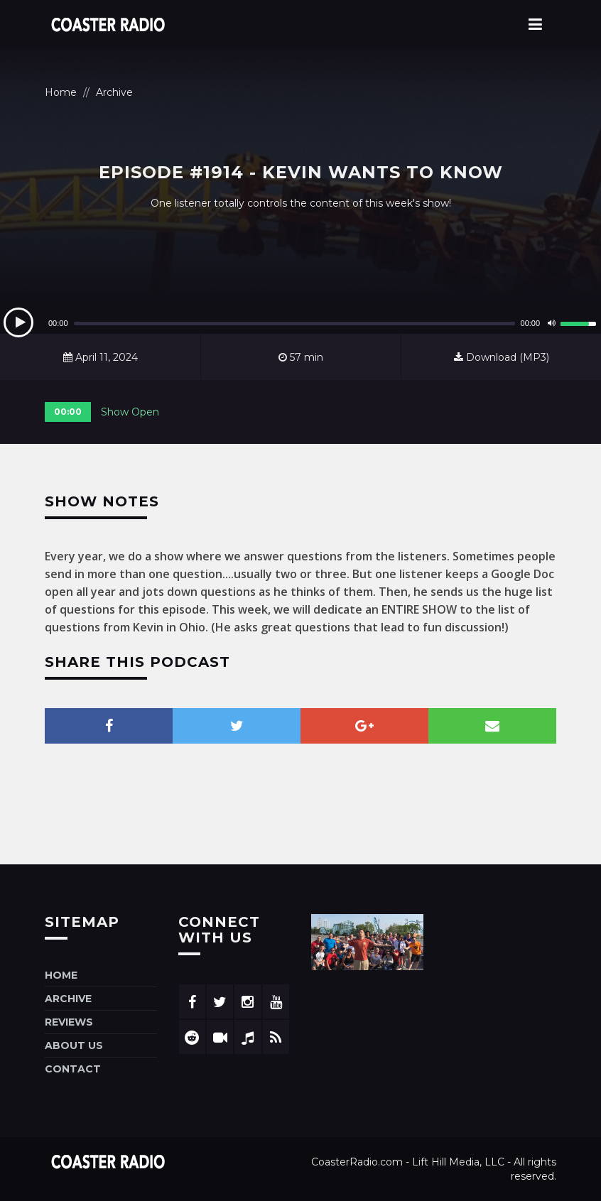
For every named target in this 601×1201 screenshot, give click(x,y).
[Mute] (551, 323)
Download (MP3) (501, 357)
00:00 (68, 411)
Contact (73, 1069)
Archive (114, 92)
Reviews (69, 1022)
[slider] (294, 323)
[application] (300, 323)
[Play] (18, 322)
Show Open (130, 412)
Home (61, 92)
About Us (74, 1045)
